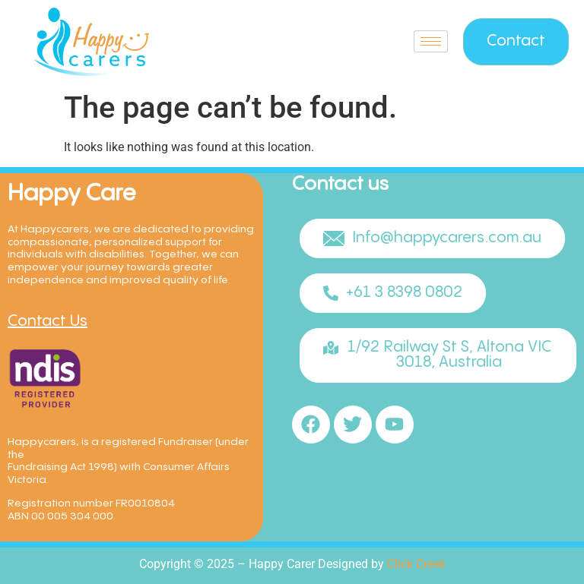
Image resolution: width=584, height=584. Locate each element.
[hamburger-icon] (431, 41)
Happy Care (72, 194)
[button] (432, 238)
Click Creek (416, 564)
